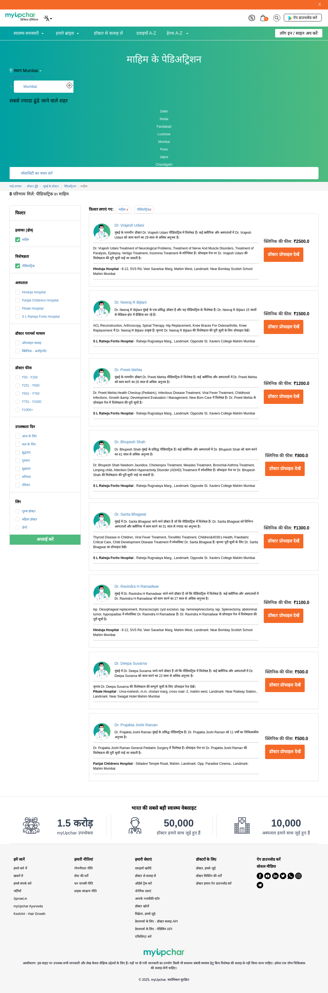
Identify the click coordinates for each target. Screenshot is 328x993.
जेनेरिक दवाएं (143, 891)
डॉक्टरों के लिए (206, 859)
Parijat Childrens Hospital (37, 300)
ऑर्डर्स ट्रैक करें (143, 883)
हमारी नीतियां (83, 859)
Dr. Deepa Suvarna (131, 663)
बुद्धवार (23, 452)
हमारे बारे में (20, 868)
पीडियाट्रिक (25, 265)
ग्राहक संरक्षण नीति (85, 891)
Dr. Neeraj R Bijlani (131, 302)
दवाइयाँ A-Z (146, 33)
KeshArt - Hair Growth (29, 914)
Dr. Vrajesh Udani (129, 225)
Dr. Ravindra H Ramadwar (137, 586)
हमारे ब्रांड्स (65, 33)
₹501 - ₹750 (27, 393)
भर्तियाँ (17, 891)
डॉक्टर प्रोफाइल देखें (283, 254)
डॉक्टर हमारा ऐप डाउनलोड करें (213, 883)
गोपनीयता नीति (83, 868)
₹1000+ (24, 409)
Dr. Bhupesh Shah (130, 442)
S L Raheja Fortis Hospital (37, 316)
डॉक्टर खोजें (142, 906)
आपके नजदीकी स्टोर (147, 899)
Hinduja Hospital (30, 292)
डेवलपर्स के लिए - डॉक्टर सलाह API (156, 921)
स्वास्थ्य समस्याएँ (26, 33)
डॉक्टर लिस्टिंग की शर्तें (209, 876)
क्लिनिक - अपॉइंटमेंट (31, 351)
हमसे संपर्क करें (22, 883)
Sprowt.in (20, 899)
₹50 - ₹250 (26, 377)
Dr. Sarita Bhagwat (130, 514)
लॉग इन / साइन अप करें (299, 33)
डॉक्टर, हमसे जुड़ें (206, 868)
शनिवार (23, 476)
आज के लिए (26, 436)
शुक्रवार (23, 468)
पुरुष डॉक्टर (25, 511)
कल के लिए (25, 444)
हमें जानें (19, 859)
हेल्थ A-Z (175, 33)
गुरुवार (22, 460)
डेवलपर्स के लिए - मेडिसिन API (153, 929)
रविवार (22, 485)
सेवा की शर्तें (81, 876)
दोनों (21, 527)
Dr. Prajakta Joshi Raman (136, 725)
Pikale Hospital (29, 308)
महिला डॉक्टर (26, 519)
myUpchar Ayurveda (28, 906)
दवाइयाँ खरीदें (143, 868)
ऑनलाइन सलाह (28, 342)
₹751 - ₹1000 (28, 401)
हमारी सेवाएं (143, 859)
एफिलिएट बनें (143, 937)
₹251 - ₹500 (27, 385)
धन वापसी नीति (83, 883)
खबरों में (18, 876)
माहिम (22, 239)
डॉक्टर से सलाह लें (108, 33)
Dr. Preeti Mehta (128, 370)
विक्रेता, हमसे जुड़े (145, 914)
